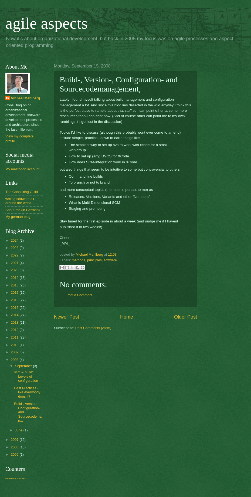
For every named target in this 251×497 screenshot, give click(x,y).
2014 (15, 315)
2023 (15, 248)
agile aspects (46, 23)
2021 (15, 263)
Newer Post (66, 317)
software (110, 260)
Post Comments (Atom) (93, 328)
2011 (15, 337)
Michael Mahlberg (25, 98)
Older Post (185, 317)
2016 (15, 300)
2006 (15, 447)
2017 (15, 292)
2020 (15, 270)
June (19, 430)
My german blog (17, 217)
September (24, 366)
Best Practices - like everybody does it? (27, 392)
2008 (15, 360)
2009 (15, 352)
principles (94, 260)
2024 (15, 240)
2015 (15, 308)
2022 (15, 255)
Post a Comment (79, 295)
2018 (15, 285)
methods (78, 260)
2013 (15, 322)
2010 (15, 345)
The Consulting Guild (21, 192)
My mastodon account (22, 169)
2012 (15, 330)
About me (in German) (22, 210)
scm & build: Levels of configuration (26, 376)
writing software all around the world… (20, 201)
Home (126, 317)
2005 (15, 454)
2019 (15, 278)
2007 (15, 440)
